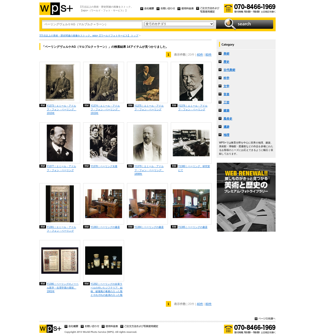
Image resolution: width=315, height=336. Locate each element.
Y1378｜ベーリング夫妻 (104, 166)
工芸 (226, 102)
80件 (208, 54)
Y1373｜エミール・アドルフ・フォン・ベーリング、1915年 (61, 109)
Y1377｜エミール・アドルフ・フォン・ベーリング (61, 168)
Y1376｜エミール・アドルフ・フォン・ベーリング (192, 107)
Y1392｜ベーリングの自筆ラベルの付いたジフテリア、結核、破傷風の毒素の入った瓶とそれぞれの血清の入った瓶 (107, 289)
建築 (226, 110)
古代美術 (229, 70)
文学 (226, 86)
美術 (226, 53)
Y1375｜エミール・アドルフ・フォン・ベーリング (149, 107)
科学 (226, 78)
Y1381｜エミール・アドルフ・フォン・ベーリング (61, 229)
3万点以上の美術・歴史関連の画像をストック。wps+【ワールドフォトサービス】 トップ (88, 35)
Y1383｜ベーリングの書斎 (105, 227)
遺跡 (226, 126)
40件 (200, 54)
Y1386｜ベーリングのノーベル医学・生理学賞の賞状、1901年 (63, 288)
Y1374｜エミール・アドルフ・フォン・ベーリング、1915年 (105, 109)
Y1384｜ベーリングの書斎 (149, 227)
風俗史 (227, 118)
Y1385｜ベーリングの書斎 (192, 227)
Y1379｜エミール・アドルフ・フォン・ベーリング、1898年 (149, 170)
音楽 (226, 94)
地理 (226, 135)
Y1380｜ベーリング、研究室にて (194, 168)
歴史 (226, 62)
